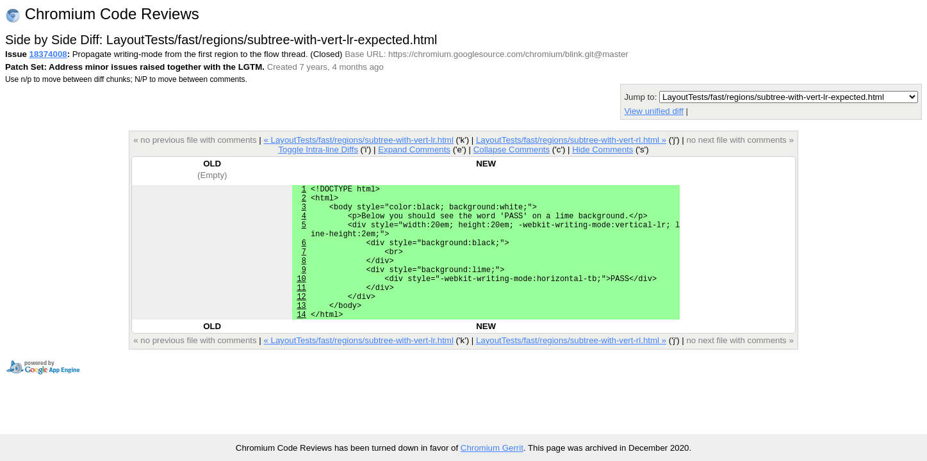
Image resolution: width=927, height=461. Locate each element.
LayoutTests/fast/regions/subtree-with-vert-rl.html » (571, 140)
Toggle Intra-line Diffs (317, 149)
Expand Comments (414, 149)
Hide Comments (602, 149)
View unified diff (653, 111)
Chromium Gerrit (492, 448)
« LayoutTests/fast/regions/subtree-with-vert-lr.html (358, 140)
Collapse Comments (511, 149)
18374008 (48, 54)
